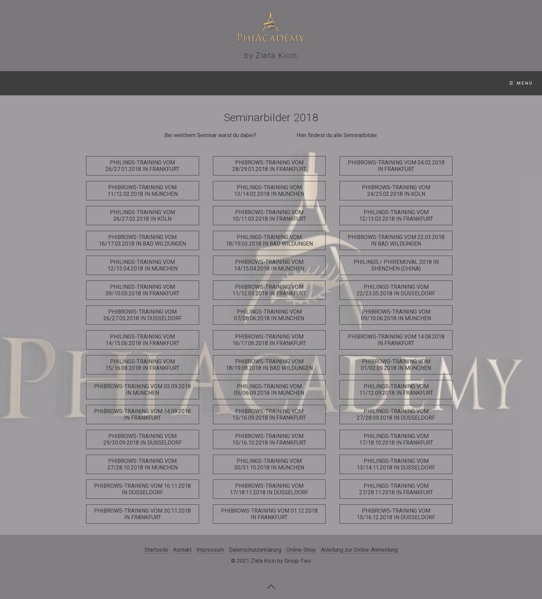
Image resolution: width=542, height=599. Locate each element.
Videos (226, 83)
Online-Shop (276, 83)
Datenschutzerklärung (255, 549)
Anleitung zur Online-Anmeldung (359, 549)
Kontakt (328, 83)
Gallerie (183, 83)
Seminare (78, 83)
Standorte (133, 83)
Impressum (210, 549)
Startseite (27, 83)
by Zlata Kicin (270, 55)
